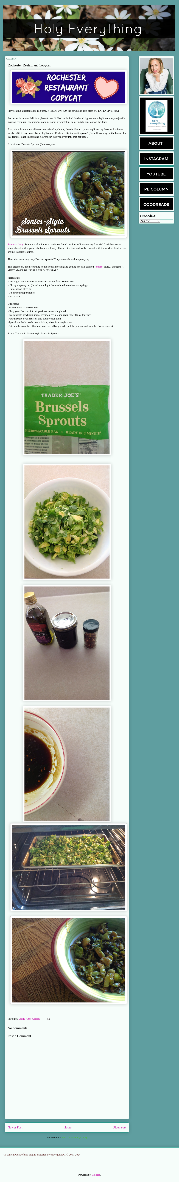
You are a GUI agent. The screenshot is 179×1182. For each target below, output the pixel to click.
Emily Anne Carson (29, 1018)
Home (67, 1127)
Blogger (96, 1174)
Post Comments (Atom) (74, 1137)
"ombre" (99, 266)
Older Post (119, 1127)
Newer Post (15, 1127)
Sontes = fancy (15, 244)
